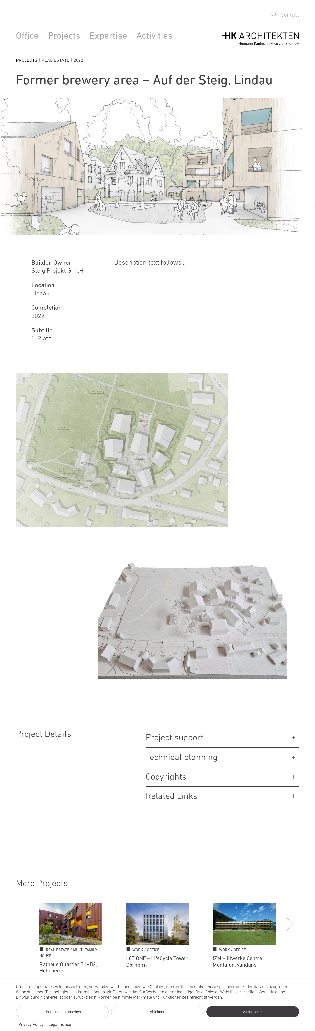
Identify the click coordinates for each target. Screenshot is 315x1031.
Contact (290, 15)
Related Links (171, 796)
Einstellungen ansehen (62, 1012)
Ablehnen (157, 1012)
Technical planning (182, 757)
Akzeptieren (252, 1012)
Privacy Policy (31, 1025)
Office (27, 36)
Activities (154, 36)
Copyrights (166, 777)
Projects (64, 36)
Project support (174, 738)
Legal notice (60, 1025)
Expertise (108, 36)
